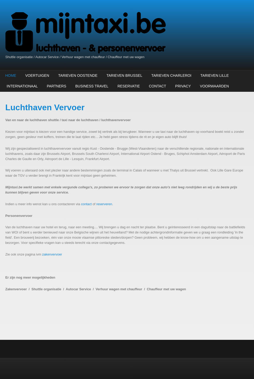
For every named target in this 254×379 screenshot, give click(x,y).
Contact (157, 86)
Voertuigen (37, 75)
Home (10, 75)
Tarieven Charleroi (171, 75)
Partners (56, 86)
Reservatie (129, 86)
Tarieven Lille (214, 75)
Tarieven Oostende (77, 75)
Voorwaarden (214, 86)
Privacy (183, 86)
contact (86, 204)
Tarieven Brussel (124, 75)
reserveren (104, 204)
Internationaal (22, 86)
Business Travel (91, 86)
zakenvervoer (52, 254)
